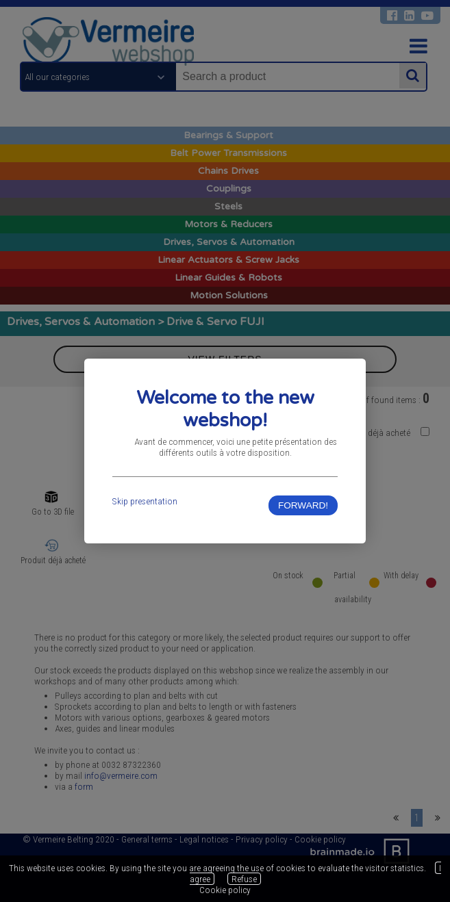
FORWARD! (303, 505)
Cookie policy (225, 889)
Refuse (244, 878)
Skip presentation (144, 500)
